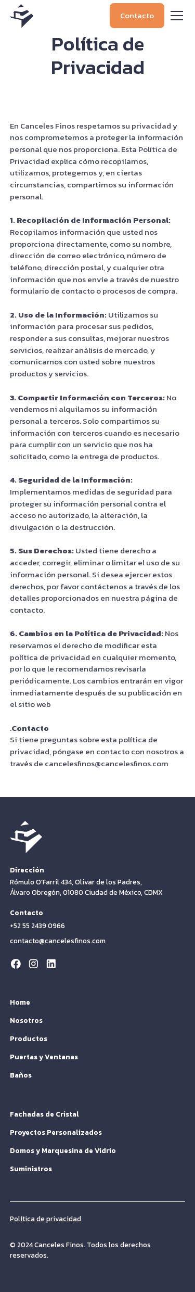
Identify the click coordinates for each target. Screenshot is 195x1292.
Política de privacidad (45, 1219)
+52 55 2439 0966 (37, 925)
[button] (174, 15)
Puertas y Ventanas (44, 1057)
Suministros (31, 1168)
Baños (21, 1075)
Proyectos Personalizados (56, 1132)
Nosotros (26, 1020)
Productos (28, 1038)
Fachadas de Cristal (44, 1114)
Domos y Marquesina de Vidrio (63, 1150)
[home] (21, 16)
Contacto (137, 15)
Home (20, 1002)
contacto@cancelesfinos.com (58, 941)
